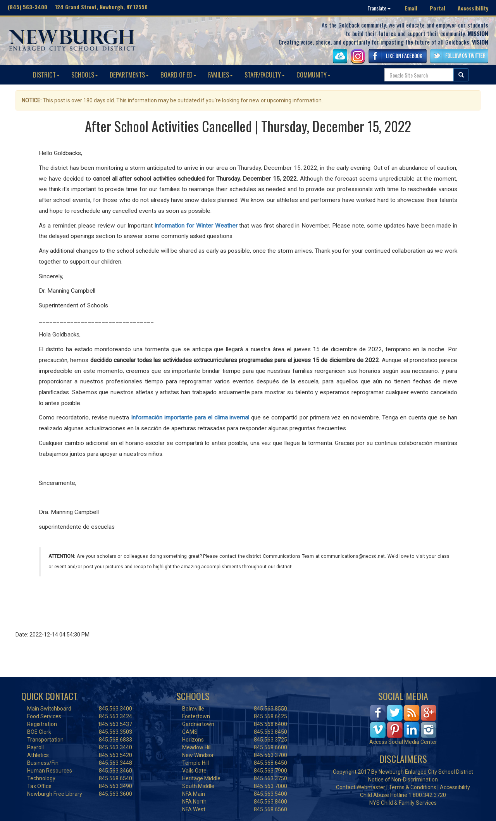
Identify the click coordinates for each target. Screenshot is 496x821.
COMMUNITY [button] (313, 74)
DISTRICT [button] (46, 74)
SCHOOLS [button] (84, 74)
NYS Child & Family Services (403, 803)
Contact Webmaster (360, 787)
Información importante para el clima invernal (190, 417)
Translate (379, 8)
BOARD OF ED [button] (178, 74)
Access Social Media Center (403, 742)
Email (411, 8)
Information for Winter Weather (195, 225)
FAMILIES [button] (220, 74)
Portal (437, 8)
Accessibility (473, 8)
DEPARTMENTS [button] (129, 74)
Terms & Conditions (412, 787)
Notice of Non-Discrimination (403, 779)
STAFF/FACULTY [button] (265, 74)
